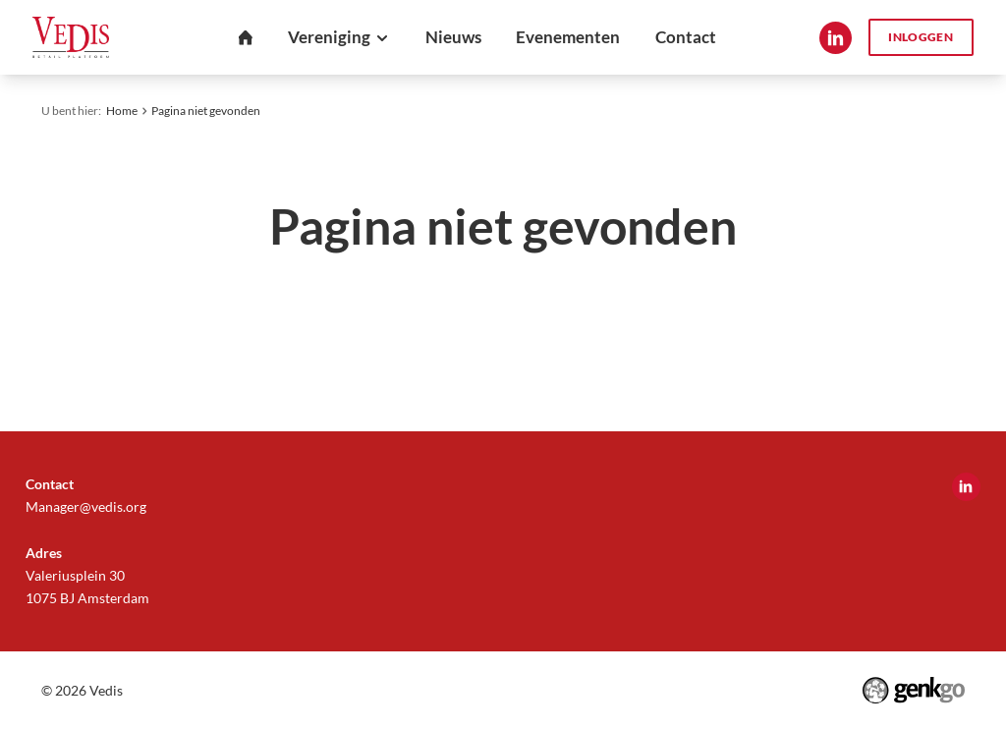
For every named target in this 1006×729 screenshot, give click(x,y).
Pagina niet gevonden (205, 110)
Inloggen (920, 36)
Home (122, 110)
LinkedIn (835, 38)
